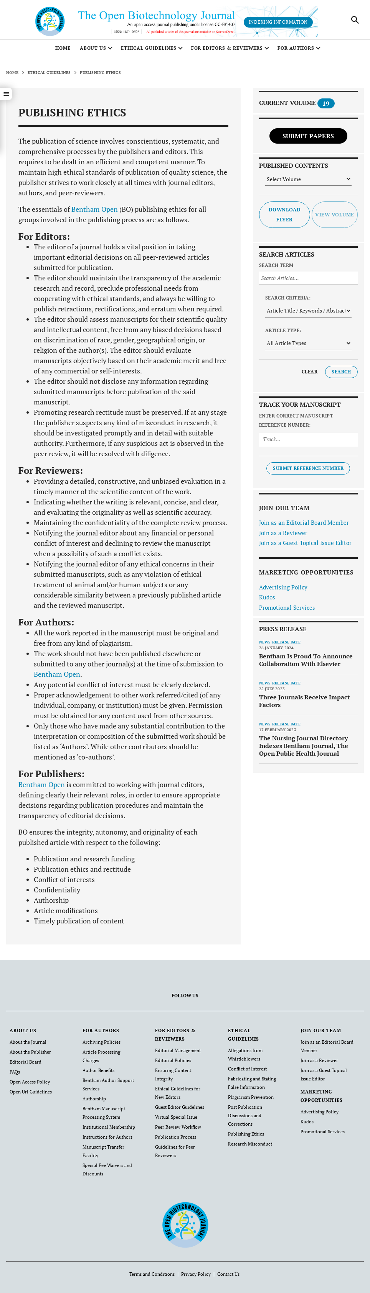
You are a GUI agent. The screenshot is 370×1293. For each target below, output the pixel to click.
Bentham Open (94, 209)
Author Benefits (98, 1070)
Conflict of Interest (247, 1069)
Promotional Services (287, 607)
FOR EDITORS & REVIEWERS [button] (227, 48)
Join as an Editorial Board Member (304, 522)
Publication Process (175, 1137)
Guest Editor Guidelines (179, 1107)
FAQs (15, 1072)
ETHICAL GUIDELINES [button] (148, 48)
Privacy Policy (196, 1274)
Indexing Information (278, 22)
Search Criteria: (288, 298)
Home (63, 48)
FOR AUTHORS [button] (296, 48)
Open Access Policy (30, 1082)
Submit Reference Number (308, 468)
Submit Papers (308, 136)
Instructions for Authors (107, 1137)
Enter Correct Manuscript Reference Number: (296, 420)
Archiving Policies (102, 1042)
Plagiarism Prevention (251, 1097)
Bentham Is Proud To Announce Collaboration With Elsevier (306, 660)
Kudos (267, 597)
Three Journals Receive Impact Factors (304, 701)
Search (341, 372)
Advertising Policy (283, 587)
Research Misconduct (250, 1144)
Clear (309, 372)
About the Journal (28, 1042)
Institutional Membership (109, 1127)
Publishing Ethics (246, 1134)
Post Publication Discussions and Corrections (245, 1115)
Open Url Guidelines (31, 1092)
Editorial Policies (173, 1060)
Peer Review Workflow (178, 1127)
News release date (280, 642)
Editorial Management (178, 1050)
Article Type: (283, 330)
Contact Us (228, 1274)
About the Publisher (30, 1052)
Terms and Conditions (152, 1274)
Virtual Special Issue (176, 1117)
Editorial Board (25, 1062)
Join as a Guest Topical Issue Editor (305, 543)
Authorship (94, 1099)
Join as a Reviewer (283, 533)
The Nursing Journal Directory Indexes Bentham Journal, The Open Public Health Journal (303, 746)
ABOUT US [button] (93, 48)
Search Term (276, 265)
